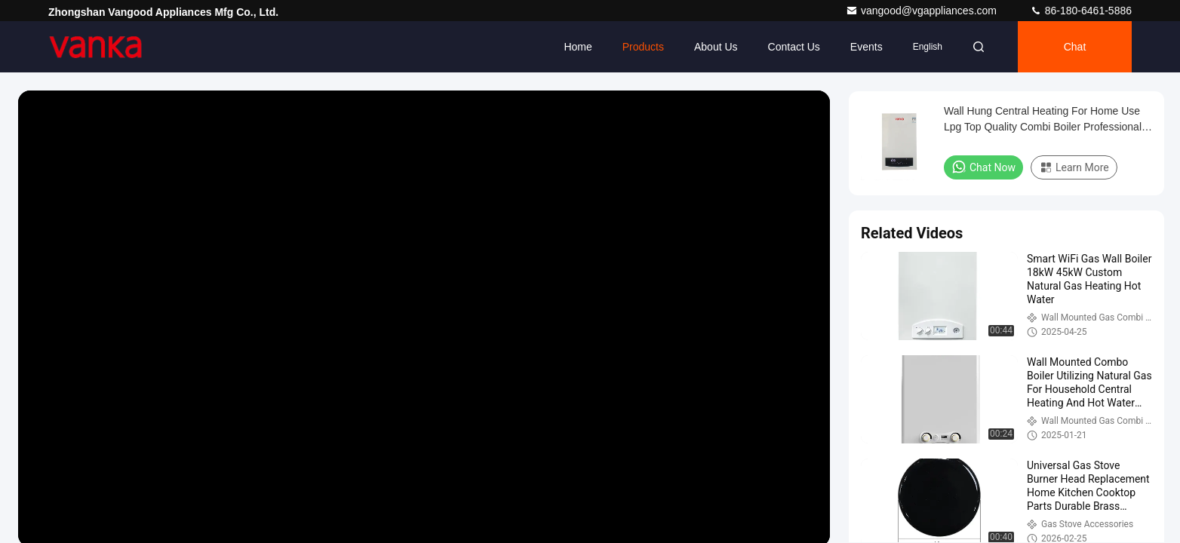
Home (578, 47)
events (866, 47)
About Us (716, 47)
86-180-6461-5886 (1081, 11)
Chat (1075, 47)
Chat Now (983, 166)
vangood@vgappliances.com (923, 11)
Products (643, 47)
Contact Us (794, 47)
